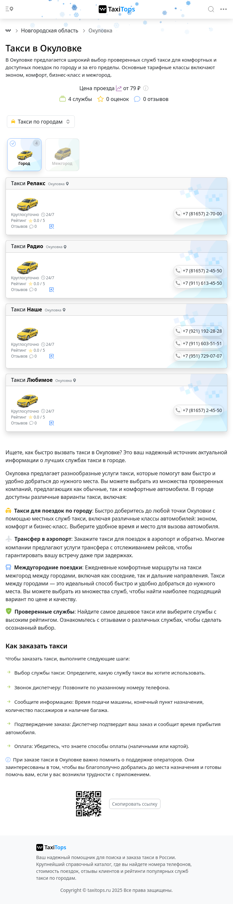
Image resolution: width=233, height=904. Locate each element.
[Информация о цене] (145, 88)
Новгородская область (50, 30)
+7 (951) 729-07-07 (202, 356)
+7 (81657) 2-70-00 (202, 213)
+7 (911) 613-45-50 (202, 283)
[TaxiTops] (117, 9)
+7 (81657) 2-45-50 (202, 270)
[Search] (211, 9)
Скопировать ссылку (135, 804)
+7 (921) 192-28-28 (202, 331)
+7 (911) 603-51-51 (202, 343)
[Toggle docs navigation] (9, 9)
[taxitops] (51, 847)
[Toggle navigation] (223, 9)
